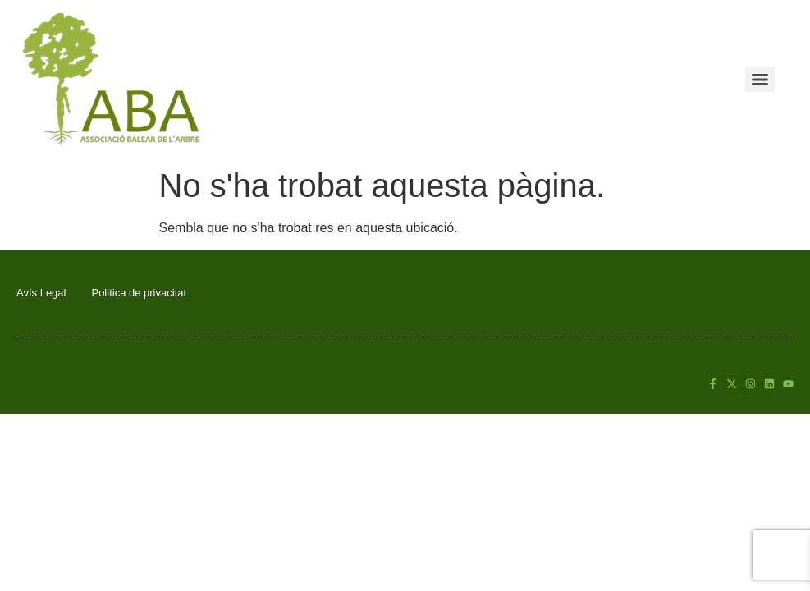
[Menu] (760, 79)
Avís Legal (41, 292)
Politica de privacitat (138, 292)
